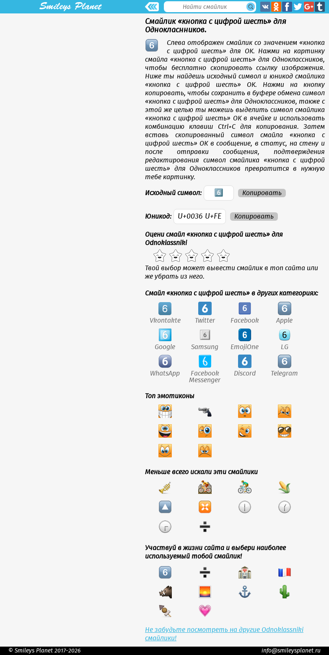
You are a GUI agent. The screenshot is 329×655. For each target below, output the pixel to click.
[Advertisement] (70, 72)
